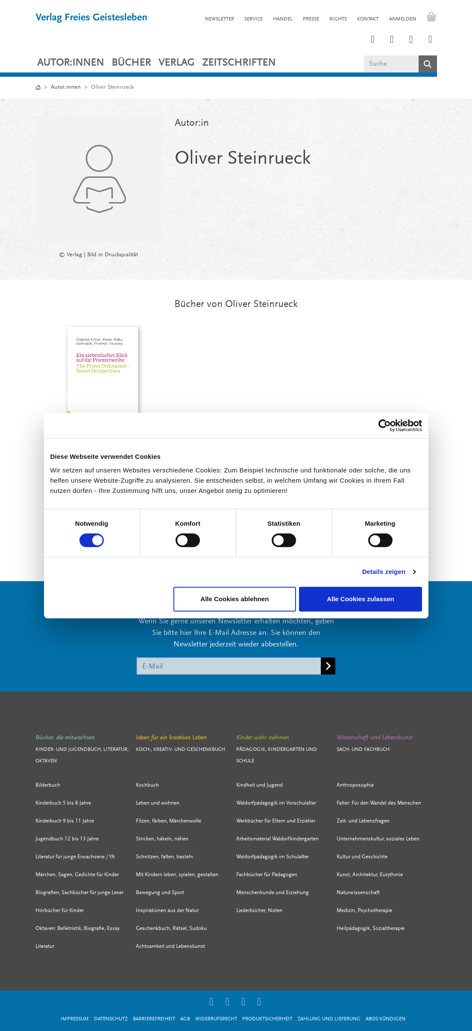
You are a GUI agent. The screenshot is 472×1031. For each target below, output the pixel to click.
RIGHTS (338, 19)
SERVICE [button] (253, 19)
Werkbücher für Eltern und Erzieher (275, 821)
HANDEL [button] (283, 19)
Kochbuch (147, 785)
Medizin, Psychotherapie (364, 910)
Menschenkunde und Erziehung (272, 892)
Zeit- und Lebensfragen (363, 821)
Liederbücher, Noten (259, 910)
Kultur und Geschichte (362, 857)
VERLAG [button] (176, 63)
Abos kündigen (385, 1019)
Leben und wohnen (157, 803)
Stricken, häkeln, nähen (162, 839)
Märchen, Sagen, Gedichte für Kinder (77, 875)
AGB (185, 1019)
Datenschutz (111, 1019)
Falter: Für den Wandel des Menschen (379, 803)
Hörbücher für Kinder (59, 910)
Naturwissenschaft (358, 892)
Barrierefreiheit (154, 1019)
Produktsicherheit (267, 1019)
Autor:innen (70, 63)
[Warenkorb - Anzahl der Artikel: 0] (429, 18)
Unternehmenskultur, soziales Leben (378, 839)
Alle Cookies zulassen (360, 598)
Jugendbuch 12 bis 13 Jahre (67, 839)
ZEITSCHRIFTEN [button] (239, 63)
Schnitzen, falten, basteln (164, 857)
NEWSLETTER (219, 19)
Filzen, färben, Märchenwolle (168, 821)
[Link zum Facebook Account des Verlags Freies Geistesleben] (411, 40)
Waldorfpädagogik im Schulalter (272, 857)
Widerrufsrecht (216, 1019)
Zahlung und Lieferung (329, 1019)
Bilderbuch (47, 785)
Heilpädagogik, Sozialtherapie (371, 928)
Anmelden (402, 19)
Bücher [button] (131, 63)
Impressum (75, 1019)
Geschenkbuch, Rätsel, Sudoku (171, 928)
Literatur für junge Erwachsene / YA (75, 857)
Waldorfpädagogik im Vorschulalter (276, 803)
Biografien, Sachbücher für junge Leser (79, 892)
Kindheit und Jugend (259, 785)
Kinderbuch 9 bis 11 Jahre (64, 821)
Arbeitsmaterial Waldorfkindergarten (277, 839)
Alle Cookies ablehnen (234, 598)
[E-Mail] (229, 666)
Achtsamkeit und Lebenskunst (170, 946)
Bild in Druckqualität (112, 255)
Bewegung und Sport (160, 892)
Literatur (44, 946)
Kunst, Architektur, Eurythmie (370, 875)
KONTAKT (367, 19)
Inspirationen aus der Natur (167, 910)
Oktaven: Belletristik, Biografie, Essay (77, 928)
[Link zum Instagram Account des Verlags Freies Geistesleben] (372, 40)
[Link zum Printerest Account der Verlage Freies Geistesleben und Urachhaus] (392, 40)
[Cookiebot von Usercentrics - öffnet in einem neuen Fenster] (384, 425)
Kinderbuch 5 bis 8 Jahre (63, 803)
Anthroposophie (355, 785)
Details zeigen (383, 571)
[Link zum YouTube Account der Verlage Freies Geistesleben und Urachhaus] (430, 40)
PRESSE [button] (311, 19)
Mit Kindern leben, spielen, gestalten (177, 875)
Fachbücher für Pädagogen (266, 875)
